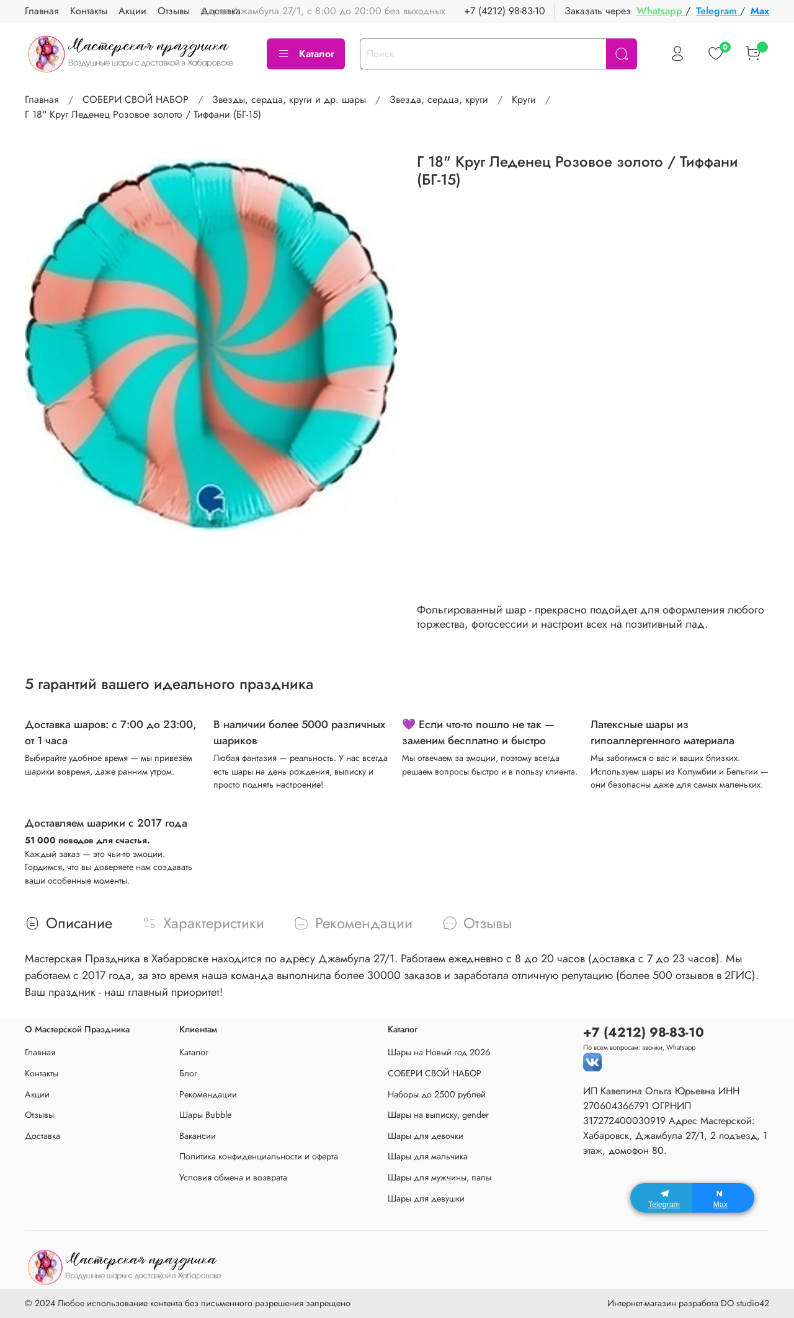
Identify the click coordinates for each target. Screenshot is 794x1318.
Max (760, 11)
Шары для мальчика (428, 1156)
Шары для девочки (425, 1136)
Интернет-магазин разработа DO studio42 (688, 1303)
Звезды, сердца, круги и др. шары (289, 99)
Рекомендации (208, 1094)
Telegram (718, 11)
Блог (188, 1073)
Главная (42, 99)
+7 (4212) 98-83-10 (504, 11)
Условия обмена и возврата (233, 1177)
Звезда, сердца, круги (439, 99)
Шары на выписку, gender (438, 1115)
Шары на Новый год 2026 (439, 1052)
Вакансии (197, 1136)
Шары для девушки (426, 1198)
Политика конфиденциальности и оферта (258, 1156)
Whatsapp (660, 11)
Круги (524, 99)
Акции (37, 1094)
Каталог (305, 53)
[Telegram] (661, 1198)
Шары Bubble (205, 1115)
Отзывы (39, 1115)
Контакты (41, 1073)
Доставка (42, 1136)
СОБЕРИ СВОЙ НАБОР (136, 99)
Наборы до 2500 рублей (437, 1094)
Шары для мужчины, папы (439, 1177)
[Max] (723, 1198)
